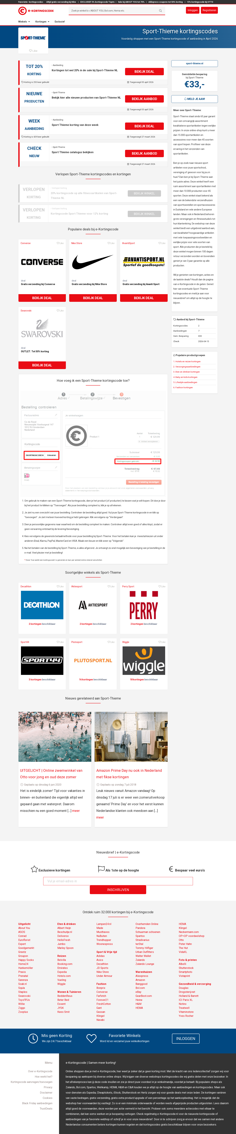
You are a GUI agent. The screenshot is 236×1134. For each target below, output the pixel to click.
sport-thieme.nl (194, 63)
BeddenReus (64, 987)
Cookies (47, 1089)
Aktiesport (76, 586)
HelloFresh (63, 931)
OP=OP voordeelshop (191, 927)
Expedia (62, 963)
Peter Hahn (185, 935)
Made (99, 919)
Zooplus (23, 1003)
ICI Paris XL (186, 991)
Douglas (183, 979)
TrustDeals (46, 1100)
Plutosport (76, 642)
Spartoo (140, 927)
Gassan (100, 1003)
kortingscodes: (36, 2)
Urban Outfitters (145, 943)
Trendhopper (103, 931)
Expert (22, 935)
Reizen (61, 947)
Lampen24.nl (103, 915)
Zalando (140, 951)
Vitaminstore (186, 1003)
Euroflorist (24, 931)
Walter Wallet (143, 947)
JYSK (60, 999)
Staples (22, 983)
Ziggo (21, 999)
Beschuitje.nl (64, 923)
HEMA (139, 999)
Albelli (182, 955)
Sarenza (23, 971)
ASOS (21, 923)
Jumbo (61, 935)
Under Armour (104, 967)
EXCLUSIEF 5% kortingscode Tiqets (97, 2)
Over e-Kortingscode (40, 1062)
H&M (138, 995)
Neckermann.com (189, 923)
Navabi (100, 1011)
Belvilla (61, 951)
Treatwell (184, 999)
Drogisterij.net (187, 983)
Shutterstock (186, 959)
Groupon (23, 947)
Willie (21, 995)
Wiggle (125, 642)
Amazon (140, 971)
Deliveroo (63, 927)
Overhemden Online (147, 915)
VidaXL (183, 943)
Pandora (140, 919)
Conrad (22, 927)
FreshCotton (103, 995)
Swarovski (26, 310)
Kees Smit (63, 1003)
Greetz (22, 943)
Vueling (61, 971)
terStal (139, 935)
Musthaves (102, 923)
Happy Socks (26, 951)
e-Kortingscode (107, 1129)
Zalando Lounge (145, 955)
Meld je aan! (194, 99)
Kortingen (40, 21)
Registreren (209, 10)
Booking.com (64, 955)
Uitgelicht (24, 915)
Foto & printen (188, 951)
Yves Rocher (186, 1007)
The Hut (183, 939)
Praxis (22, 963)
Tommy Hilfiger (144, 939)
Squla (21, 979)
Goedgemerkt (26, 939)
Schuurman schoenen (148, 923)
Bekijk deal (42, 298)
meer (76, 811)
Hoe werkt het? (43, 1068)
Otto (181, 931)
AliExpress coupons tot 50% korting (165, 2)
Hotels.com (64, 967)
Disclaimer (46, 1084)
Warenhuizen (144, 963)
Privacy (48, 1078)
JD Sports (102, 959)
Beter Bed (63, 991)
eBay (138, 983)
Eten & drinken (66, 915)
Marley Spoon (65, 939)
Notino (182, 995)
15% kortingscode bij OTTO (200, 2)
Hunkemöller (25, 959)
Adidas (100, 947)
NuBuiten (101, 927)
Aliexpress (142, 967)
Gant (99, 999)
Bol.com (140, 979)
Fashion (101, 975)
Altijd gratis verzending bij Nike (61, 2)
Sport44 (25, 642)
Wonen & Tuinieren (69, 983)
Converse (26, 243)
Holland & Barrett (188, 987)
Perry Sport (128, 586)
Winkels (22, 21)
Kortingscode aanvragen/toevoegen (31, 1073)
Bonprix (100, 979)
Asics (99, 951)
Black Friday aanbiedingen (37, 1094)
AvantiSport (128, 243)
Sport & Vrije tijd (106, 943)
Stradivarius (142, 931)
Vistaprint (184, 967)
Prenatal (23, 967)
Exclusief (60, 21)
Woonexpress (104, 935)
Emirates (62, 959)
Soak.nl (22, 975)
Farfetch (101, 987)
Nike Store (76, 243)
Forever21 (102, 991)
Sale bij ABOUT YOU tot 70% (131, 2)
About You (24, 919)
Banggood (141, 975)
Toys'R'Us (24, 991)
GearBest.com (144, 987)
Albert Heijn (64, 919)
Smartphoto (185, 963)
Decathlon (26, 586)
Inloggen (193, 10)
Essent (61, 995)
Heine (139, 991)
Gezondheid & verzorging (195, 975)
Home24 (23, 955)
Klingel (100, 1007)
